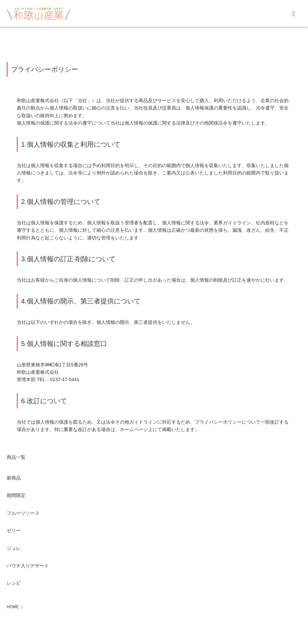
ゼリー (14, 530)
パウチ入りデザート (28, 565)
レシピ (14, 583)
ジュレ (14, 548)
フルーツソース (23, 513)
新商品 (14, 478)
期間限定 (16, 495)
